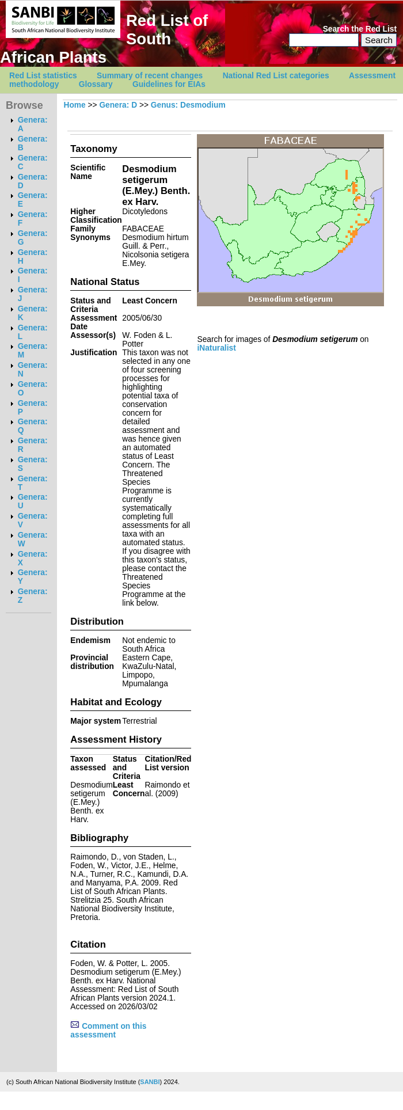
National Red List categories (276, 75)
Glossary (96, 84)
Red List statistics (43, 75)
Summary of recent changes (150, 75)
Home (74, 105)
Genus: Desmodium (188, 105)
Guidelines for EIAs (169, 84)
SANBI (149, 1081)
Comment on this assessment (108, 1030)
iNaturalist (216, 348)
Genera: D (118, 105)
